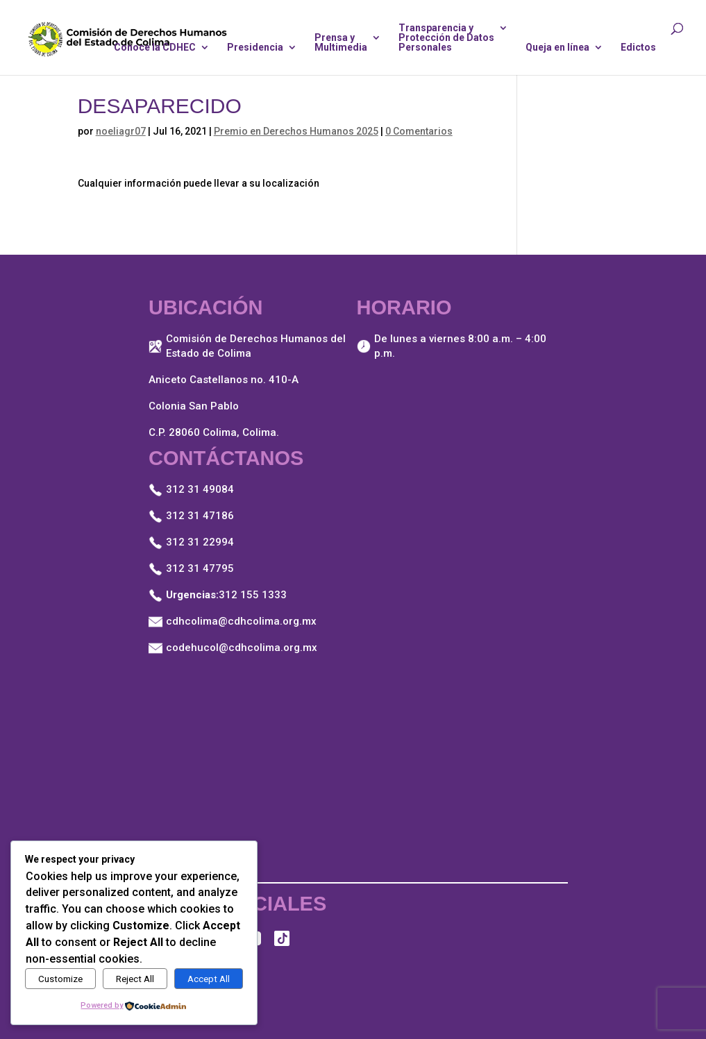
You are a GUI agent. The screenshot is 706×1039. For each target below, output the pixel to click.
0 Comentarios (419, 131)
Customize (60, 979)
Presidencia (255, 47)
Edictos (638, 47)
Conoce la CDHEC (155, 47)
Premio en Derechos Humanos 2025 (296, 131)
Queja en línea (557, 47)
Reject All (135, 979)
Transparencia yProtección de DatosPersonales (446, 38)
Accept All (208, 979)
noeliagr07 (121, 131)
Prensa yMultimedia (340, 43)
